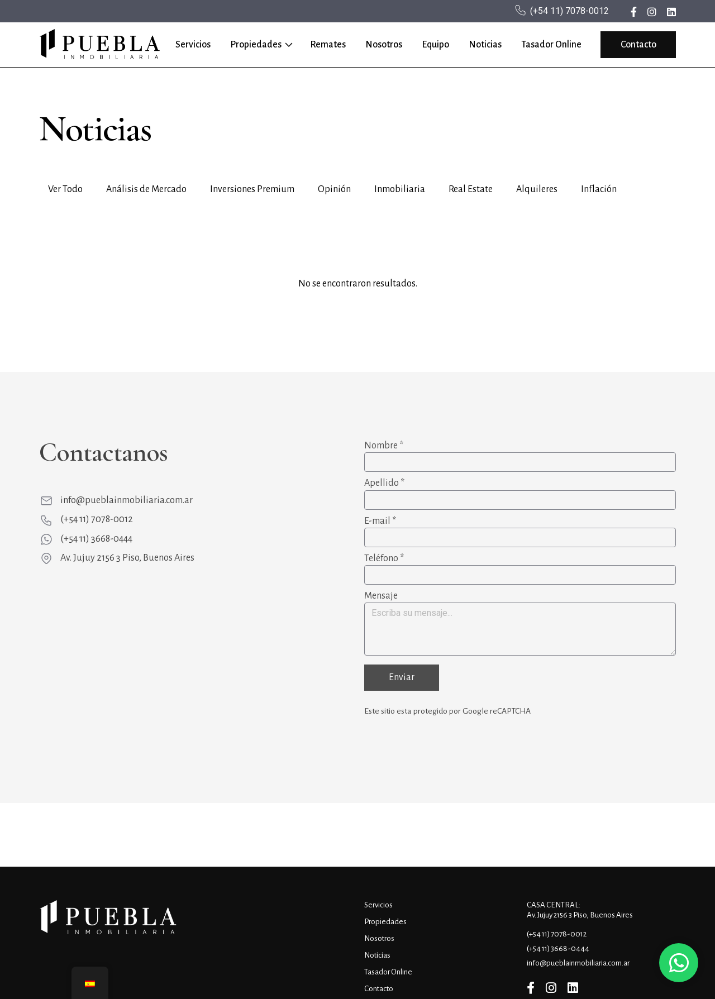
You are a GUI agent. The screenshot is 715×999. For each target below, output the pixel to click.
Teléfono (384, 558)
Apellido (384, 483)
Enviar (401, 677)
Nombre (383, 446)
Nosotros (383, 45)
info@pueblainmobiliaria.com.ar (126, 500)
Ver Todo (65, 189)
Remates (328, 45)
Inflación (599, 189)
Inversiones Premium (252, 189)
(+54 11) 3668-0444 (96, 539)
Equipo (435, 45)
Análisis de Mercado (146, 189)
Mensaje (381, 596)
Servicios (193, 45)
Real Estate (471, 189)
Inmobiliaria (399, 189)
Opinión (334, 189)
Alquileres (536, 189)
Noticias (485, 45)
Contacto (638, 45)
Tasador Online (551, 45)
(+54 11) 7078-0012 (569, 11)
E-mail (380, 521)
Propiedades (256, 45)
